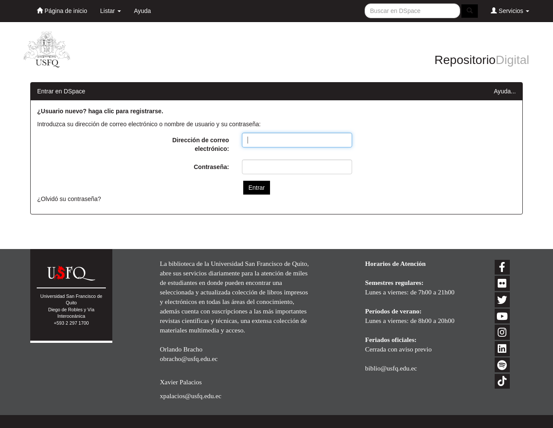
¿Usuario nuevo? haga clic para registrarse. (100, 111)
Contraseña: (211, 166)
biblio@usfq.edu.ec (391, 368)
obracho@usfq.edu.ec (189, 358)
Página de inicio (62, 10)
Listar (110, 10)
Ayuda (142, 10)
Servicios (510, 10)
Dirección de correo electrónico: (200, 144)
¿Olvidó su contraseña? (69, 198)
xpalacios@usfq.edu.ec (190, 395)
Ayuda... (505, 91)
